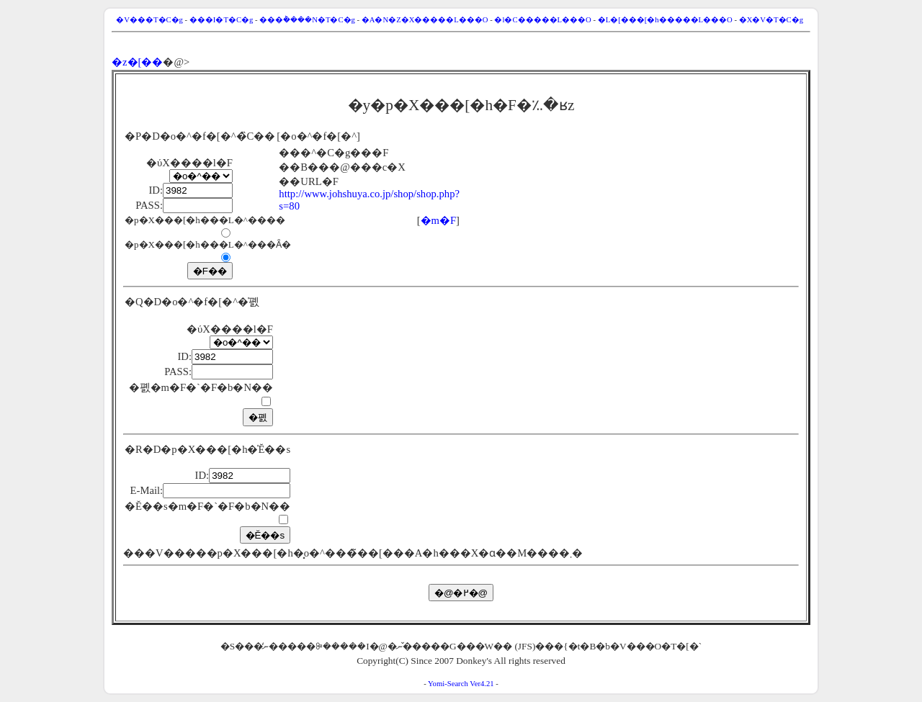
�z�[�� (137, 62)
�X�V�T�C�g (771, 20)
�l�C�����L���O (542, 20)
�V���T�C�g (149, 20)
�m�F (439, 220)
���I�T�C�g (221, 20)
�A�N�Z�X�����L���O (425, 20)
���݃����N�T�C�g (307, 20)
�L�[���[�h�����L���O (665, 20)
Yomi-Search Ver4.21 (461, 684)
